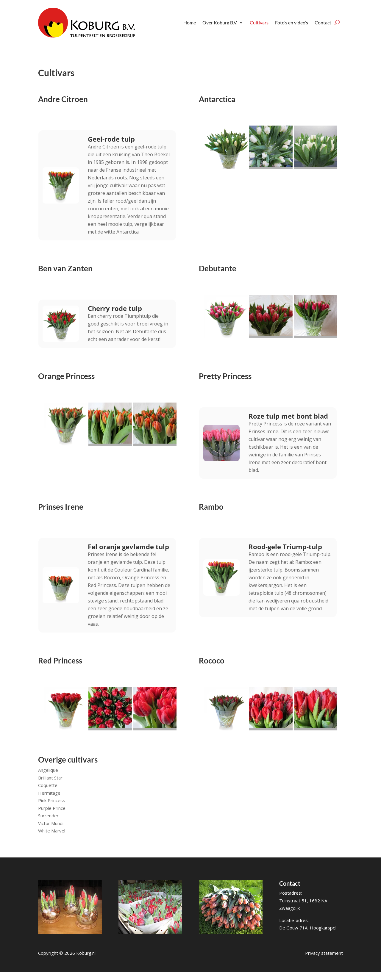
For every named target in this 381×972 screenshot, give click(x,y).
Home (189, 22)
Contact (323, 22)
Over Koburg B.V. (219, 22)
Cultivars (259, 22)
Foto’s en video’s (291, 22)
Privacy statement (324, 953)
